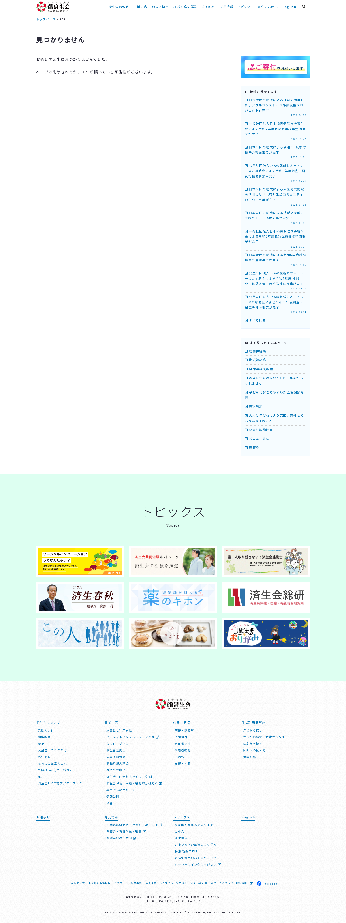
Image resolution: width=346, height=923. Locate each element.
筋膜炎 (252, 447)
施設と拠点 (160, 6)
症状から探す (253, 730)
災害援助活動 (116, 757)
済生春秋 (181, 838)
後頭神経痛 (255, 360)
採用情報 (226, 6)
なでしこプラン (117, 743)
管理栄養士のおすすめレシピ (196, 858)
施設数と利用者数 (119, 730)
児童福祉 (181, 737)
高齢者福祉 (183, 743)
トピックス (245, 6)
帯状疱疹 (254, 406)
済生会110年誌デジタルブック (60, 783)
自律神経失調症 (259, 369)
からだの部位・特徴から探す (264, 737)
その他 (179, 757)
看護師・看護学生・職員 (126, 831)
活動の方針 (46, 730)
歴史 (41, 743)
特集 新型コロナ (186, 851)
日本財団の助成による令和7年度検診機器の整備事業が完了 (275, 152)
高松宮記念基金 (117, 763)
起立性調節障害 (259, 430)
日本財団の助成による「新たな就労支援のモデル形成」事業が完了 (275, 217)
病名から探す (253, 743)
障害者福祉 (183, 750)
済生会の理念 (119, 6)
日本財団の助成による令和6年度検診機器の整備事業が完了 (275, 260)
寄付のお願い (268, 6)
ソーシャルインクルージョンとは (132, 737)
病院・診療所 (184, 730)
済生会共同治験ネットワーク (129, 777)
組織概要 (44, 737)
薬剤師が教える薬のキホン (194, 825)
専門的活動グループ (120, 790)
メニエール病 (257, 438)
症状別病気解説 (185, 6)
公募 (109, 803)
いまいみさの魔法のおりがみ (196, 844)
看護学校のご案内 (121, 838)
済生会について (48, 722)
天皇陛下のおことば (52, 750)
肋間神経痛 (255, 351)
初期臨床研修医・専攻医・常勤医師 (134, 825)
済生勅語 (44, 757)
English (289, 6)
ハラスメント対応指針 (128, 883)
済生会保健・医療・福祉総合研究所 (134, 783)
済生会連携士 (116, 750)
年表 (41, 777)
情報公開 (112, 796)
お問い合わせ (199, 883)
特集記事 (249, 757)
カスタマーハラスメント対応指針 (166, 883)
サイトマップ (76, 883)
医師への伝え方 (254, 750)
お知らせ (208, 6)
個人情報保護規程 (99, 883)
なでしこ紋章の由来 (52, 763)
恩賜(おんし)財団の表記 (55, 770)
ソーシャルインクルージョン (198, 864)
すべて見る (255, 320)
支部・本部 (183, 763)
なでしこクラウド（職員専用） (232, 883)
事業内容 (140, 6)
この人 (179, 831)
